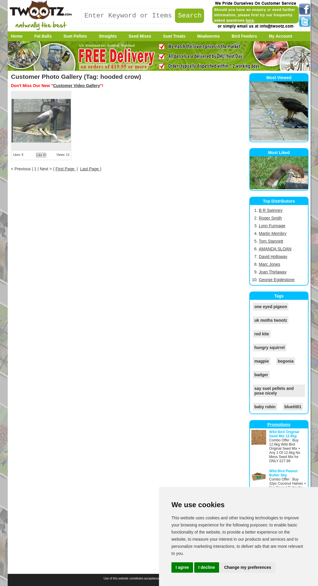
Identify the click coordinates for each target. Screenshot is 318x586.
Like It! (41, 155)
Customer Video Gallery (76, 85)
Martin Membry (272, 233)
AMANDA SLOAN (275, 248)
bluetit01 (293, 406)
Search (190, 15)
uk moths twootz (270, 320)
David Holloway (273, 256)
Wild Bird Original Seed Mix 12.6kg (284, 434)
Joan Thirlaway (273, 272)
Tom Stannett (271, 241)
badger (261, 374)
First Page (65, 168)
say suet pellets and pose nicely (274, 391)
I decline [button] (206, 567)
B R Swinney (270, 210)
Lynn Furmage (272, 225)
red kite (261, 334)
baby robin (265, 406)
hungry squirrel (269, 347)
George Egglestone (277, 279)
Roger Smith (270, 218)
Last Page (90, 168)
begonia (286, 361)
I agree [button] (182, 567)
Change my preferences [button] (247, 567)
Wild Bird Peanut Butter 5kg (283, 473)
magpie (261, 361)
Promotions (278, 424)
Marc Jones (269, 264)
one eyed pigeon (270, 306)
